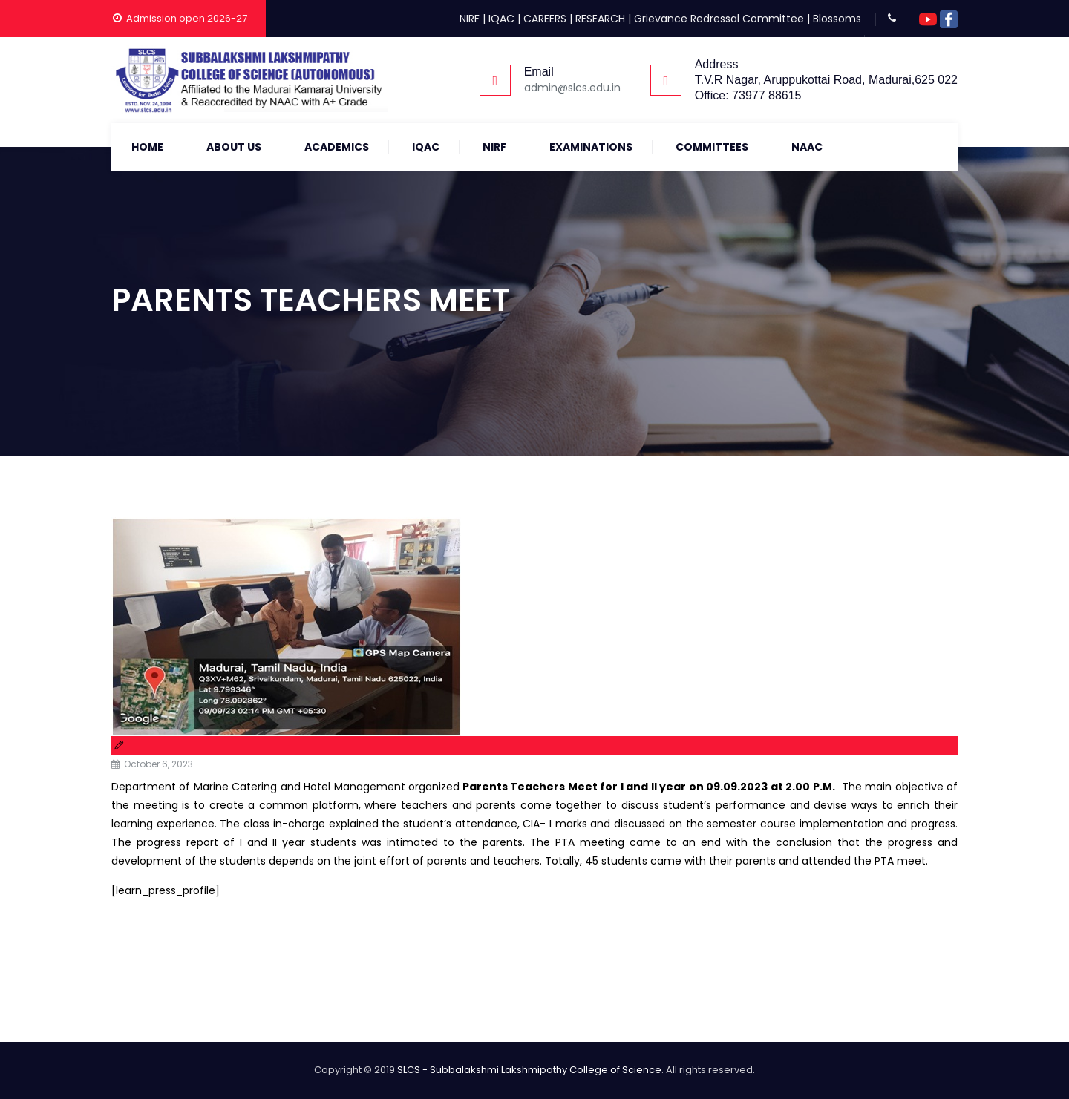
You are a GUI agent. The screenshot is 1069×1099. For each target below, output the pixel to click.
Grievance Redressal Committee (719, 18)
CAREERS (544, 18)
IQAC (501, 18)
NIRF (470, 18)
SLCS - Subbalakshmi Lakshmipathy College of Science (529, 1070)
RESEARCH (600, 18)
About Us (233, 147)
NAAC (807, 147)
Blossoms (837, 18)
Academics (336, 147)
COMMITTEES (712, 147)
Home (147, 147)
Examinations (590, 147)
